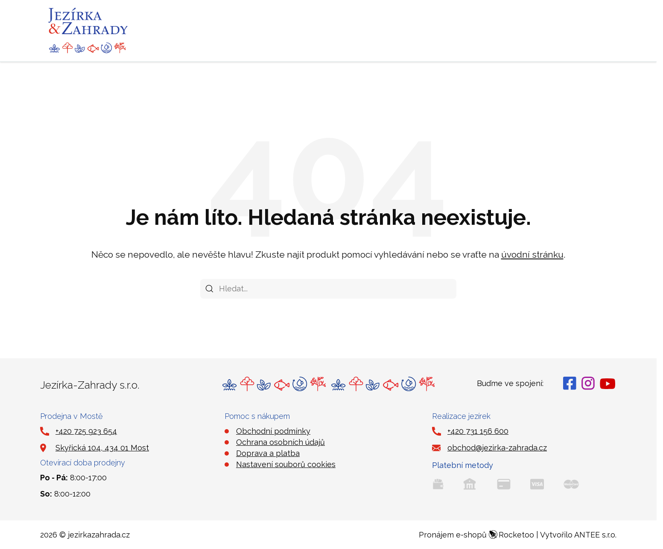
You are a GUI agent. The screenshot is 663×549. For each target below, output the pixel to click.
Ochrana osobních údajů (280, 442)
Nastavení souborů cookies (286, 464)
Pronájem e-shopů (476, 534)
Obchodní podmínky (273, 431)
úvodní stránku (532, 254)
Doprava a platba (268, 453)
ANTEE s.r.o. (595, 534)
